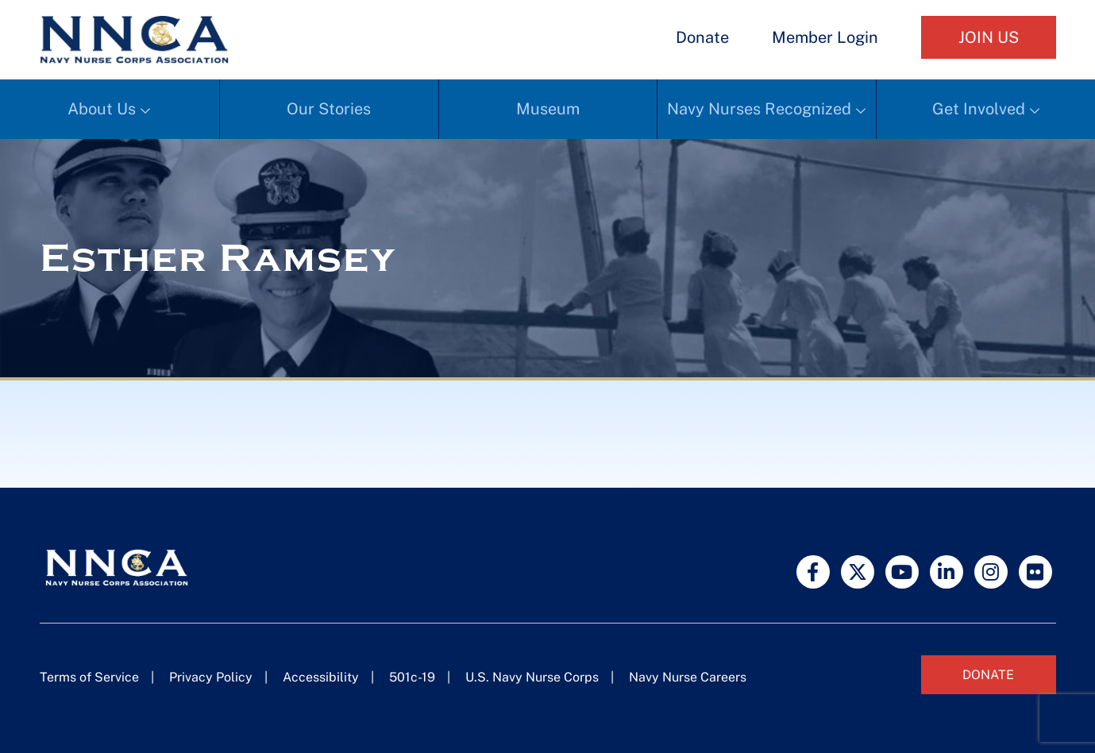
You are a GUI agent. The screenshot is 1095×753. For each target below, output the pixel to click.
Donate (702, 37)
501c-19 (412, 677)
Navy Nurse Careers (687, 677)
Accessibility (321, 677)
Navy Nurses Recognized (759, 108)
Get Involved (978, 108)
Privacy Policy (211, 677)
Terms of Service (89, 677)
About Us (101, 108)
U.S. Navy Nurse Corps (532, 677)
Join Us (988, 37)
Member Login (825, 37)
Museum (548, 108)
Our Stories (329, 108)
